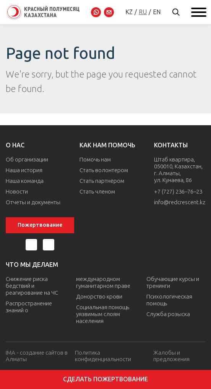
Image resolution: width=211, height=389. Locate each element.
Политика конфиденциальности (103, 356)
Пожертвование (40, 225)
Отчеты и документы (33, 202)
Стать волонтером (104, 170)
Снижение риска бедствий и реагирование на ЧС (32, 286)
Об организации (27, 159)
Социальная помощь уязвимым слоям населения (102, 314)
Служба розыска (168, 314)
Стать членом (97, 191)
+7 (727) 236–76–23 (178, 191)
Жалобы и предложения (171, 356)
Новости (17, 191)
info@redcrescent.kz (179, 202)
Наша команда (25, 181)
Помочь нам (95, 159)
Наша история (24, 170)
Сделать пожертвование (105, 379)
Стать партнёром (102, 181)
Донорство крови (99, 296)
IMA (10, 352)
